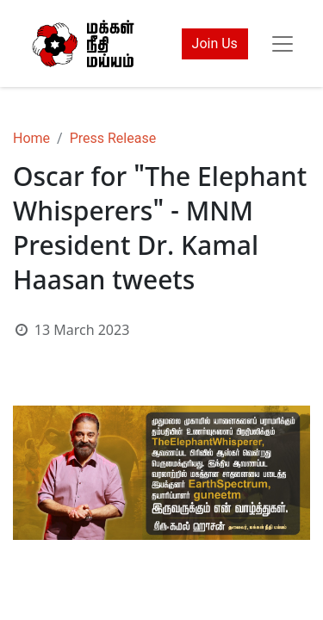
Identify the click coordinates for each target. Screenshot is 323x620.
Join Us (215, 43)
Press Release (113, 138)
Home (31, 138)
